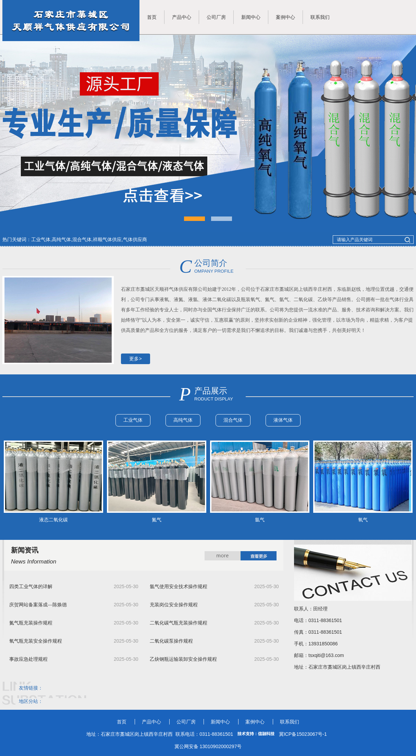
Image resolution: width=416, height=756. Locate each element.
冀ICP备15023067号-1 (303, 734)
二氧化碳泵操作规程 (171, 641)
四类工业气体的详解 (30, 586)
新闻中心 (250, 17)
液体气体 (283, 420)
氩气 (260, 519)
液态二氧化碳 (53, 519)
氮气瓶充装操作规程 (30, 622)
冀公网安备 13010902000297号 (208, 746)
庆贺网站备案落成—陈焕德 (38, 604)
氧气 (363, 519)
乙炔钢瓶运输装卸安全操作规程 (183, 659)
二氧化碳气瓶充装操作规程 (178, 622)
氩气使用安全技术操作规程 (178, 586)
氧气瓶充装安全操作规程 (35, 641)
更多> (135, 358)
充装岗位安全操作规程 (174, 604)
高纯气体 (183, 420)
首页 (152, 17)
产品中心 (181, 17)
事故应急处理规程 (28, 659)
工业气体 (133, 420)
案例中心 (285, 17)
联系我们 (320, 17)
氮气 (156, 519)
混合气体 (233, 420)
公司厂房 (216, 17)
